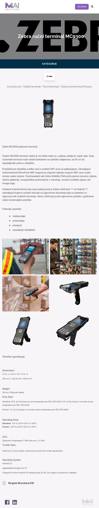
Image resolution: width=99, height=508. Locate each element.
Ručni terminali (51, 86)
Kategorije (49, 63)
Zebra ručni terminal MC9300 (76, 86)
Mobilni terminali (31, 86)
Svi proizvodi (14, 86)
